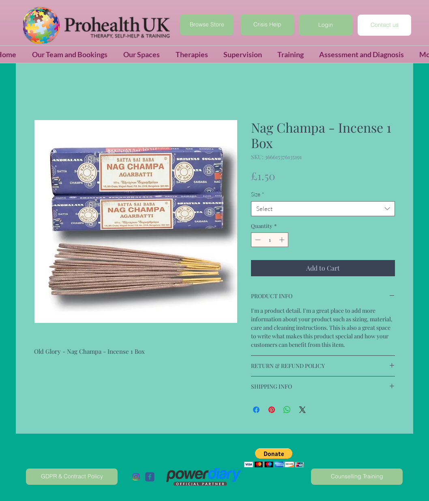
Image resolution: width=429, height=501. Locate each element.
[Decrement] (257, 240)
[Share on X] (302, 410)
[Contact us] (384, 25)
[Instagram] (136, 477)
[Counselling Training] (357, 477)
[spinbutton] (270, 240)
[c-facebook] (149, 477)
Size (257, 194)
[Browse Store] (207, 24)
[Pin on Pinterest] (272, 410)
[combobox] (323, 209)
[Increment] (282, 240)
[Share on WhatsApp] (287, 410)
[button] (325, 25)
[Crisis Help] (267, 24)
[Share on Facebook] (256, 410)
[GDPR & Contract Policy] (72, 477)
